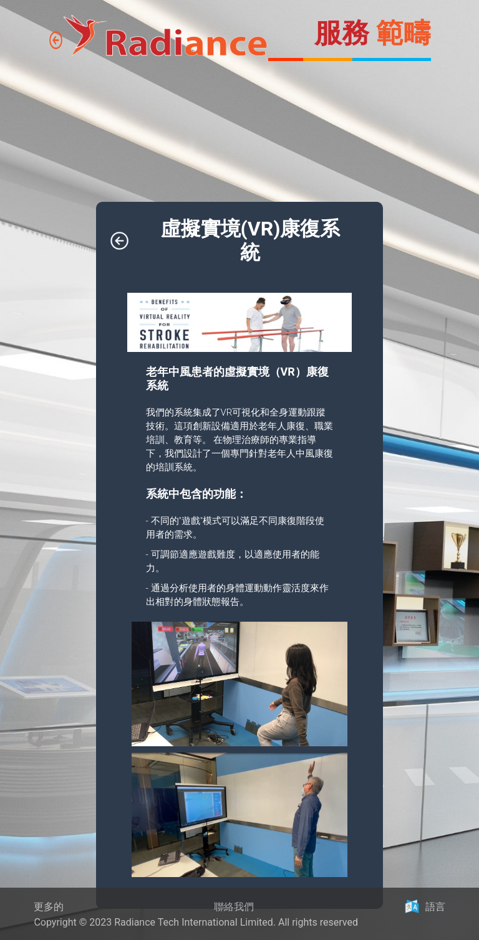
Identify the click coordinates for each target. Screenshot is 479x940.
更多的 (49, 907)
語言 (435, 907)
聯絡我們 (234, 907)
